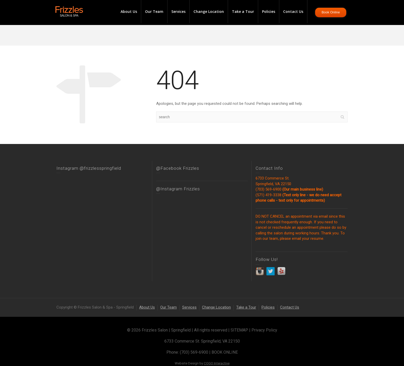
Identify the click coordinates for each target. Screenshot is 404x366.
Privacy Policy (264, 330)
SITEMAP (239, 330)
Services (178, 11)
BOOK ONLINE (225, 352)
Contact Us (293, 11)
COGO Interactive (217, 363)
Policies (268, 11)
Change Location (208, 11)
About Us (129, 11)
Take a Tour (243, 11)
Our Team (154, 11)
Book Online (331, 12)
